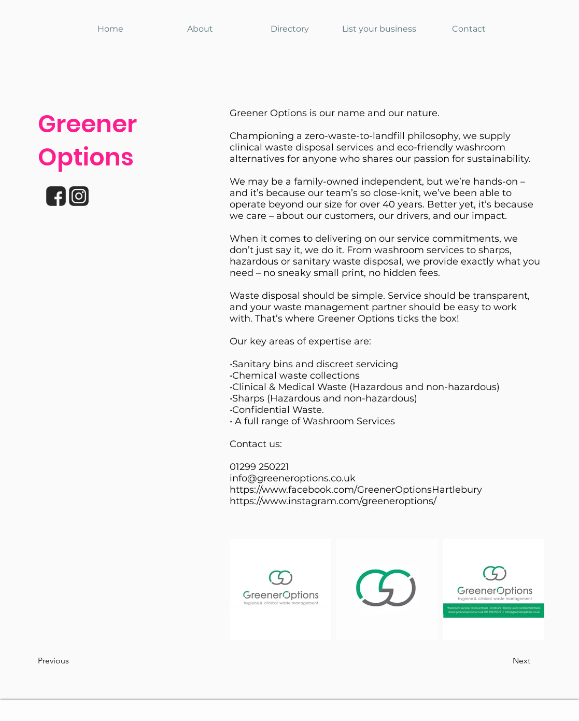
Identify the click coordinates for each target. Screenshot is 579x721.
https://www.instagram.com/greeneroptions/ (333, 501)
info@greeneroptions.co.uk (293, 478)
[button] (72, 660)
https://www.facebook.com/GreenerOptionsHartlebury (356, 489)
